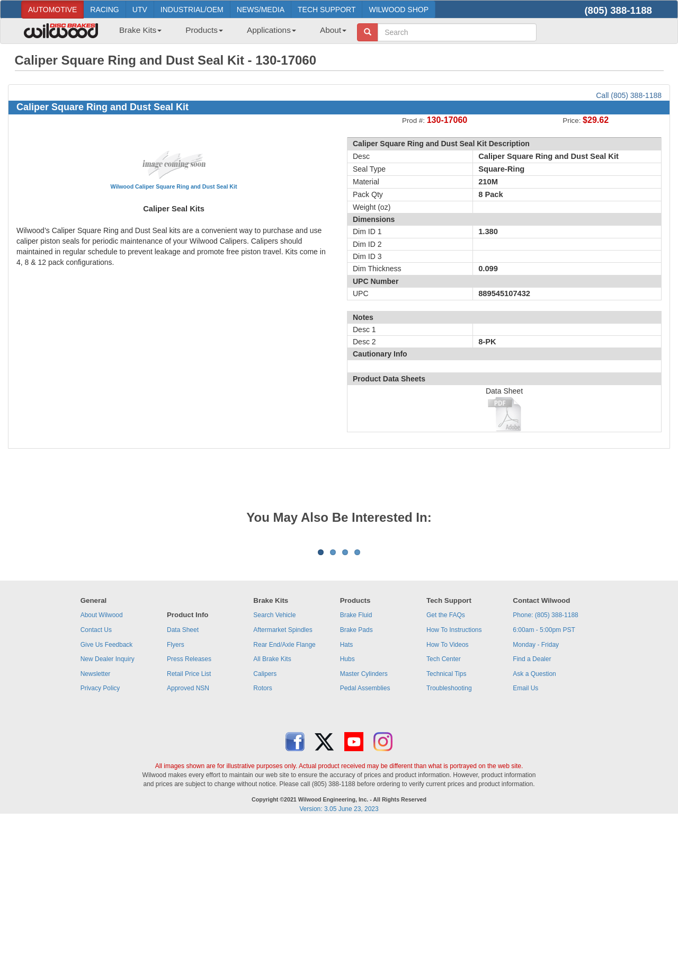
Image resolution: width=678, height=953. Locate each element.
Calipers (264, 805)
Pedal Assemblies (365, 819)
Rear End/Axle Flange (284, 776)
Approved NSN (188, 819)
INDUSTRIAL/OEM (192, 9)
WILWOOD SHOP (399, 9)
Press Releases (189, 790)
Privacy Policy (100, 819)
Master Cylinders (364, 805)
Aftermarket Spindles (282, 761)
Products (204, 29)
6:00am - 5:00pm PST (544, 761)
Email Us (525, 819)
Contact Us (96, 761)
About (333, 29)
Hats (346, 776)
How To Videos (447, 776)
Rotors (262, 819)
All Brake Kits (272, 790)
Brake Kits (140, 29)
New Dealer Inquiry (108, 790)
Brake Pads (356, 761)
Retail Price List (189, 805)
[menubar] (228, 33)
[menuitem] (136, 33)
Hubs (347, 790)
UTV (139, 9)
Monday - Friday (536, 776)
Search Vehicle (274, 746)
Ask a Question (534, 805)
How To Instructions (454, 761)
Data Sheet (183, 761)
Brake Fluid (356, 746)
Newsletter (96, 805)
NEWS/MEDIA (260, 9)
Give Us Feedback (107, 776)
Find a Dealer (532, 790)
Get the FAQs (445, 746)
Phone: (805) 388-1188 (545, 746)
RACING (104, 9)
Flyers (175, 776)
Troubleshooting (449, 819)
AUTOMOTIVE (52, 9)
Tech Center (443, 790)
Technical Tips (446, 805)
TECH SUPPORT (326, 9)
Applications (271, 29)
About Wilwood (102, 746)
